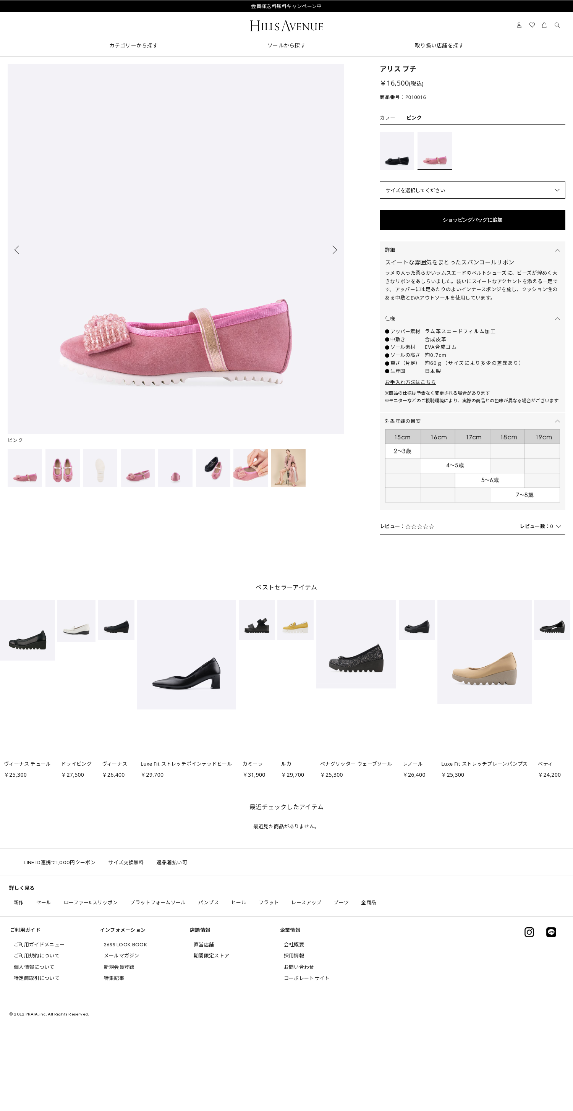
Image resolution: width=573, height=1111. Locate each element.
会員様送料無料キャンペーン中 (286, 6)
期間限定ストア (211, 955)
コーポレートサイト (307, 978)
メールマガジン (121, 955)
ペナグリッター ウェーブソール (356, 763)
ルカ (286, 763)
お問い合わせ (299, 967)
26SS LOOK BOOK (125, 944)
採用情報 (294, 955)
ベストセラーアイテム (286, 587)
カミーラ (253, 763)
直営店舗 (204, 944)
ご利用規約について (37, 955)
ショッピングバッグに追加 (472, 220)
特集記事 (114, 978)
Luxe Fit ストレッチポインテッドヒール (186, 763)
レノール (413, 763)
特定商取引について (37, 978)
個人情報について (34, 967)
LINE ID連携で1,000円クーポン (72, 862)
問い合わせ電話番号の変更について (286, 15)
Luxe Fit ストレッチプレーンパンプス (484, 763)
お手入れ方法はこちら (410, 382)
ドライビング (76, 763)
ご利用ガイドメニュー (39, 944)
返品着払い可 (183, 862)
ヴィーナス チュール (27, 763)
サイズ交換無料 (138, 862)
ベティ (545, 763)
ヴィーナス (115, 763)
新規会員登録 (119, 967)
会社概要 (294, 944)
